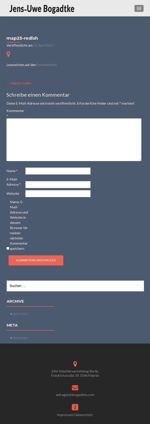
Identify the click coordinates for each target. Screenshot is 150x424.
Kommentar (15, 113)
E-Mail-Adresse (13, 181)
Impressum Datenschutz (75, 415)
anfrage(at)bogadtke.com (75, 395)
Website (12, 193)
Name (12, 171)
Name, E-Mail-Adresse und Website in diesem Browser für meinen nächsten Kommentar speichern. (19, 225)
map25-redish (18, 83)
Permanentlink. (47, 65)
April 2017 (21, 314)
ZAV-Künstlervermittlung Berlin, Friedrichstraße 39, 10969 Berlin (75, 373)
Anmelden (20, 338)
